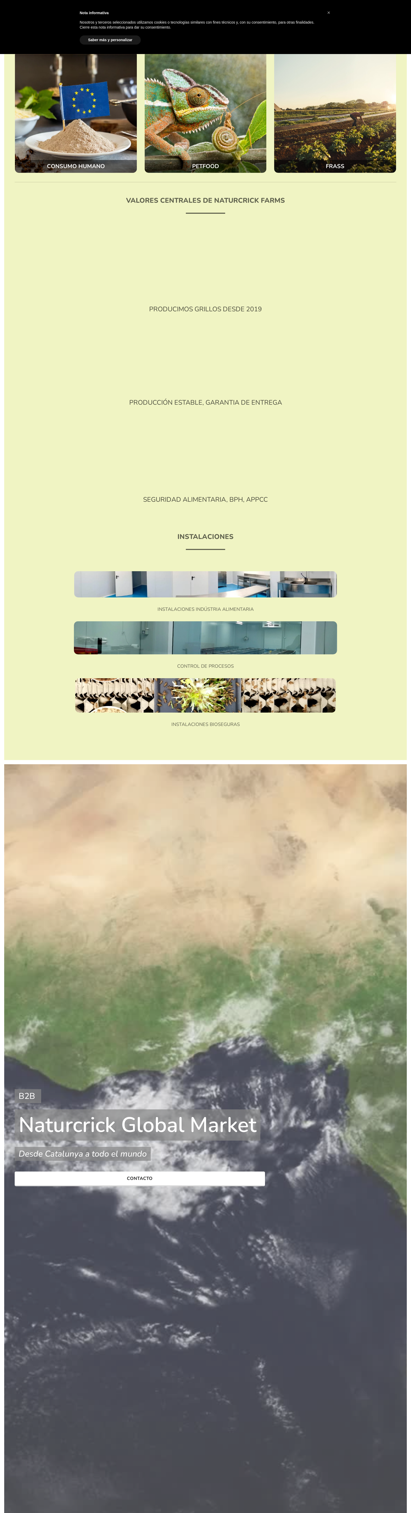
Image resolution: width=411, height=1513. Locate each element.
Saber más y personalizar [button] (110, 40)
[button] (329, 12)
